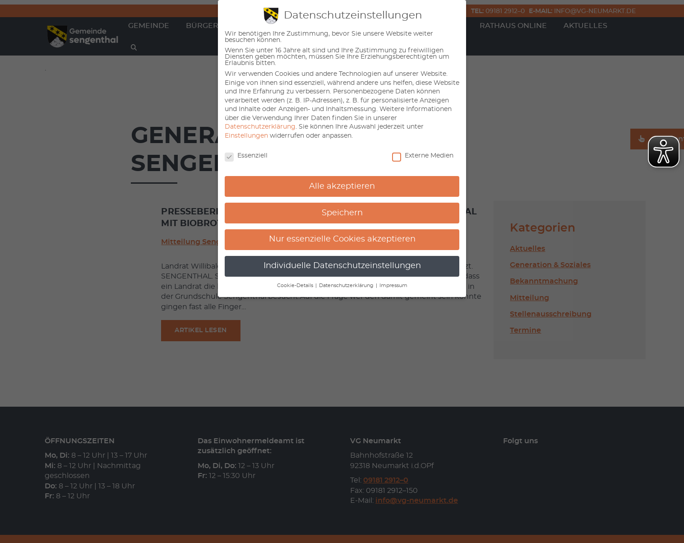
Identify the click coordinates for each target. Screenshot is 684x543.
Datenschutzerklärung (260, 127)
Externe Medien (422, 156)
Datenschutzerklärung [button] (347, 285)
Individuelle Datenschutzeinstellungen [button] (342, 266)
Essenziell (246, 156)
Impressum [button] (393, 285)
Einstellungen (246, 136)
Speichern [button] (342, 213)
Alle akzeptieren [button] (342, 186)
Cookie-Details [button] (295, 285)
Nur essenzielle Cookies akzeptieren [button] (342, 239)
